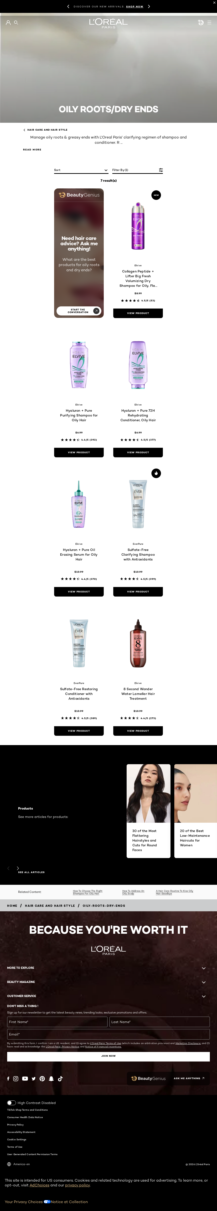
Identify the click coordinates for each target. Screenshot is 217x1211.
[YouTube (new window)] (25, 1079)
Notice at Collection (69, 1201)
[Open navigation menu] (209, 22)
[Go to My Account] (8, 22)
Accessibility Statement (21, 1131)
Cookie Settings (16, 1139)
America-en (18, 1164)
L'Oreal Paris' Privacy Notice (62, 1046)
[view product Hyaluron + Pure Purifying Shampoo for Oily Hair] (79, 452)
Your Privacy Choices (28, 1201)
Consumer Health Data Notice (25, 1116)
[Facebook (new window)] (8, 1079)
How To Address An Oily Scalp (133, 892)
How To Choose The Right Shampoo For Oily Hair (87, 892)
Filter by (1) (120, 170)
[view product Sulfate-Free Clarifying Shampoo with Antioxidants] (138, 592)
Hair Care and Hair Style (45, 129)
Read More (32, 149)
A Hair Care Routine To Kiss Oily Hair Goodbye (174, 892)
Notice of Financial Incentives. (103, 1046)
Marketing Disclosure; (188, 1043)
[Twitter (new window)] (34, 1078)
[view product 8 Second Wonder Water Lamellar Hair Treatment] (138, 731)
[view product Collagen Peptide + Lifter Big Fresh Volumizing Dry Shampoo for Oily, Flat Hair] (138, 313)
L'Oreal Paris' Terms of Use (105, 1043)
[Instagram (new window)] (15, 1078)
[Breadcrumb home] (12, 905)
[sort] (81, 170)
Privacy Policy (15, 1124)
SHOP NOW (135, 6)
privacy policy (77, 1184)
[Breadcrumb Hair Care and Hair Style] (50, 905)
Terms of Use (14, 1146)
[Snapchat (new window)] (51, 1078)
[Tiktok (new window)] (60, 1078)
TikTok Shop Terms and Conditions (27, 1109)
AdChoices (39, 1184)
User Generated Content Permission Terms (32, 1153)
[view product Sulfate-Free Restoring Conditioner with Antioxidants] (79, 731)
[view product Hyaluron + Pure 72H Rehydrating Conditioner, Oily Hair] (138, 452)
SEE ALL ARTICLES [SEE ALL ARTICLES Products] (31, 872)
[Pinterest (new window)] (42, 1078)
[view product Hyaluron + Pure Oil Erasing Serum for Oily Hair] (79, 592)
